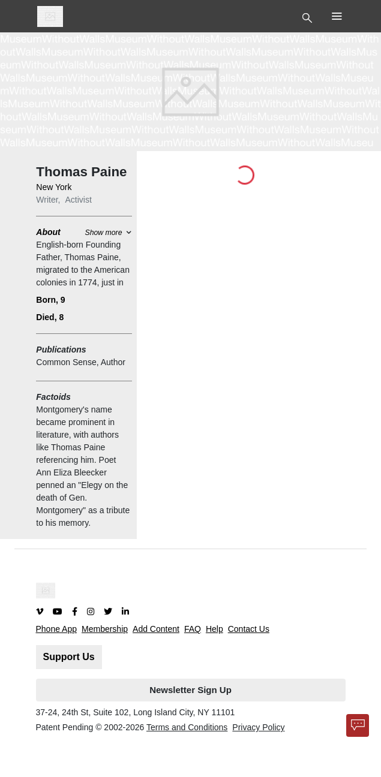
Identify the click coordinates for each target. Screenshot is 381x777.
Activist (78, 199)
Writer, (48, 199)
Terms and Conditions (186, 727)
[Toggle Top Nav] (309, 17)
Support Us (69, 657)
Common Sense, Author (80, 362)
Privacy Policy (258, 727)
